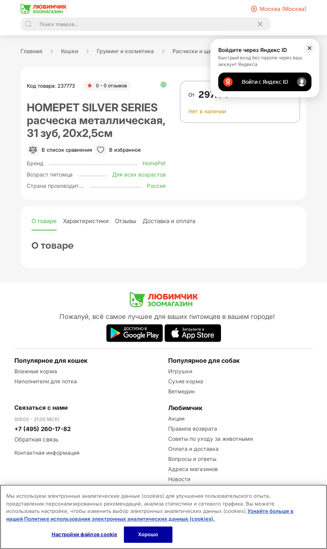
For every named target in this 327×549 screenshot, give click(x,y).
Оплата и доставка (193, 448)
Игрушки (180, 371)
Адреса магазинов (193, 469)
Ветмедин (181, 391)
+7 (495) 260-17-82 (42, 429)
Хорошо (148, 534)
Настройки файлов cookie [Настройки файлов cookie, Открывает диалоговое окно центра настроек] (84, 534)
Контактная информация (47, 452)
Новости (179, 479)
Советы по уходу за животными (210, 438)
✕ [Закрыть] (309, 48)
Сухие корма (185, 381)
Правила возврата (192, 428)
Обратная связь (36, 439)
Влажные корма (35, 371)
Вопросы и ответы (192, 458)
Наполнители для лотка (45, 381)
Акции (176, 418)
